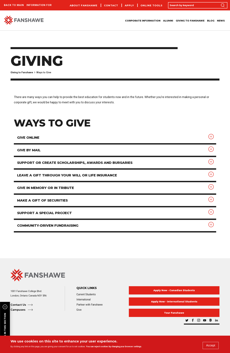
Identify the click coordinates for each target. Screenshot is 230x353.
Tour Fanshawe (174, 312)
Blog (210, 20)
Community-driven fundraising (47, 226)
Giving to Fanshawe (190, 20)
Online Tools (151, 5)
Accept (210, 345)
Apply (129, 5)
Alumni (168, 20)
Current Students (86, 294)
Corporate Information (142, 20)
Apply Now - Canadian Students (174, 290)
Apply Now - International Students (174, 301)
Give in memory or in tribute (45, 188)
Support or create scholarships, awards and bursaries (74, 163)
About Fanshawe (83, 5)
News (221, 20)
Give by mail (29, 150)
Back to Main (14, 5)
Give (79, 309)
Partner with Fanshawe (89, 304)
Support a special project (44, 213)
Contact (111, 5)
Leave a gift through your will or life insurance (67, 175)
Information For (39, 5)
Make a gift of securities (42, 200)
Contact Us (18, 304)
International (83, 299)
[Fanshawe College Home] (115, 275)
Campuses (18, 309)
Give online (28, 138)
